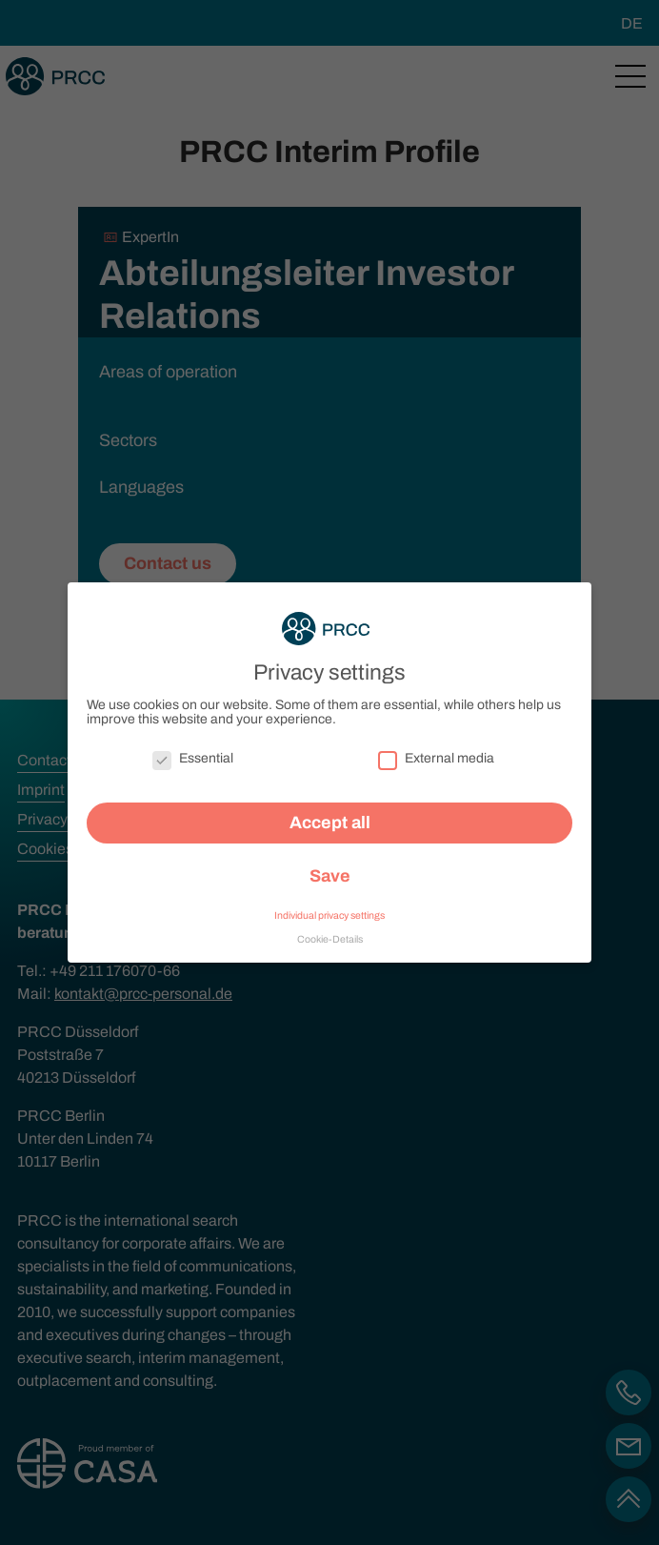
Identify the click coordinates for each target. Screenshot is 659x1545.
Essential (192, 750)
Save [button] (330, 868)
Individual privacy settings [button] (329, 908)
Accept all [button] (330, 814)
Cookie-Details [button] (330, 930)
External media (436, 750)
